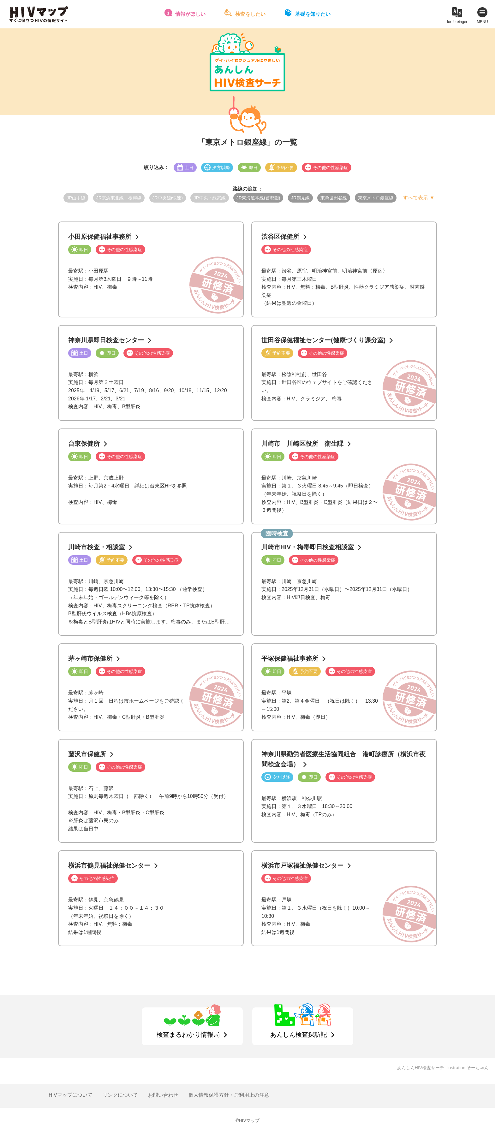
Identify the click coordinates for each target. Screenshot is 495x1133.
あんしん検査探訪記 (298, 1034)
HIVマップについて (70, 1095)
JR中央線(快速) (167, 197)
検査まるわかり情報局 (188, 1034)
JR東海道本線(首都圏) (258, 197)
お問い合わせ (163, 1095)
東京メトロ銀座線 (375, 197)
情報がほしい (190, 14)
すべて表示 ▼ (418, 197)
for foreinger (457, 22)
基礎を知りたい (313, 14)
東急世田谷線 (333, 197)
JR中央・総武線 (209, 197)
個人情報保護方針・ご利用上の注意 (228, 1095)
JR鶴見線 (300, 197)
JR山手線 (76, 197)
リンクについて (120, 1095)
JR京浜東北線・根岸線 (118, 197)
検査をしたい (250, 14)
